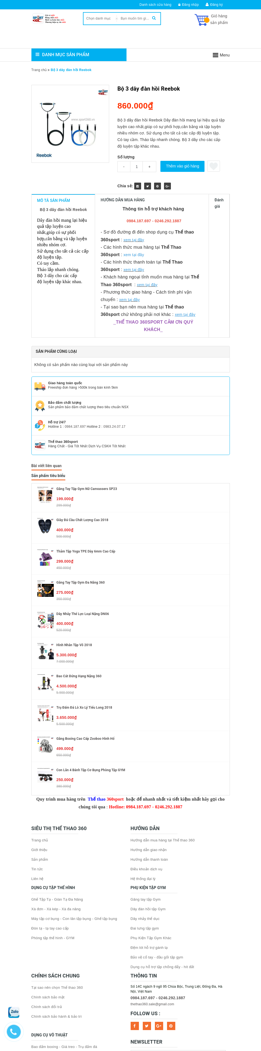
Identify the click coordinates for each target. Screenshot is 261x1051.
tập (196, 223)
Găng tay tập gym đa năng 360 (80, 505)
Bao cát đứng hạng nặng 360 (79, 599)
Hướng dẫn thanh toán (149, 782)
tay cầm (48, 241)
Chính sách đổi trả (46, 929)
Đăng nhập (188, 5)
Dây (38, 223)
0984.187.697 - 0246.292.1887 (158, 920)
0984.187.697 (75, 349)
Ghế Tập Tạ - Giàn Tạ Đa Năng (57, 822)
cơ (48, 229)
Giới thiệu (39, 772)
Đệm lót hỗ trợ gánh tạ (149, 870)
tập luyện (103, 223)
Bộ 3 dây (43, 254)
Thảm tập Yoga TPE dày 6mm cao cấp (85, 474)
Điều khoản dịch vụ (147, 792)
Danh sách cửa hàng (155, 5)
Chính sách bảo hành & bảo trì (56, 939)
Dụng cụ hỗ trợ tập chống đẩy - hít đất (162, 889)
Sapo (160, 1006)
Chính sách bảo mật (47, 920)
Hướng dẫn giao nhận (149, 772)
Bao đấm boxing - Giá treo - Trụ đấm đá (64, 969)
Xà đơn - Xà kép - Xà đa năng (56, 832)
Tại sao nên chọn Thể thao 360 (57, 910)
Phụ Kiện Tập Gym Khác (151, 860)
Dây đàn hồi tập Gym (148, 832)
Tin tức (37, 792)
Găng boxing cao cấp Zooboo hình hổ (85, 661)
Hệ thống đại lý (143, 801)
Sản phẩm (39, 782)
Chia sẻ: (125, 186)
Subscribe (219, 979)
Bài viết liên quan (46, 388)
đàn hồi (50, 223)
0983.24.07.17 (114, 349)
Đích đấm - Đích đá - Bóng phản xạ (60, 989)
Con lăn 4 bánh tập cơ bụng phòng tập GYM (90, 693)
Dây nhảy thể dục (145, 841)
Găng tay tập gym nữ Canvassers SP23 (86, 411)
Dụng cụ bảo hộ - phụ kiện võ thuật (60, 998)
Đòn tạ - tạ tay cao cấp (50, 851)
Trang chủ (39, 763)
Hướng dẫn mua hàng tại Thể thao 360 (163, 763)
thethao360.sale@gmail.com (152, 927)
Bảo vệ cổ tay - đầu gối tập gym (157, 880)
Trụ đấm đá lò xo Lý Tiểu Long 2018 (84, 630)
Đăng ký (216, 5)
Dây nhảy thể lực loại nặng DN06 (82, 536)
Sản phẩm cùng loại (56, 274)
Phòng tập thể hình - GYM (53, 860)
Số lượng (125, 157)
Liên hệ (37, 801)
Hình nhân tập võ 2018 (74, 568)
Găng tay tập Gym (146, 822)
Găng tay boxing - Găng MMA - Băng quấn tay (69, 979)
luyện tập (91, 254)
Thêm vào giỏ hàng (182, 166)
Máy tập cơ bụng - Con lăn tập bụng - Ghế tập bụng (74, 841)
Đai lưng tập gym (145, 851)
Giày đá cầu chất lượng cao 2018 (82, 443)
